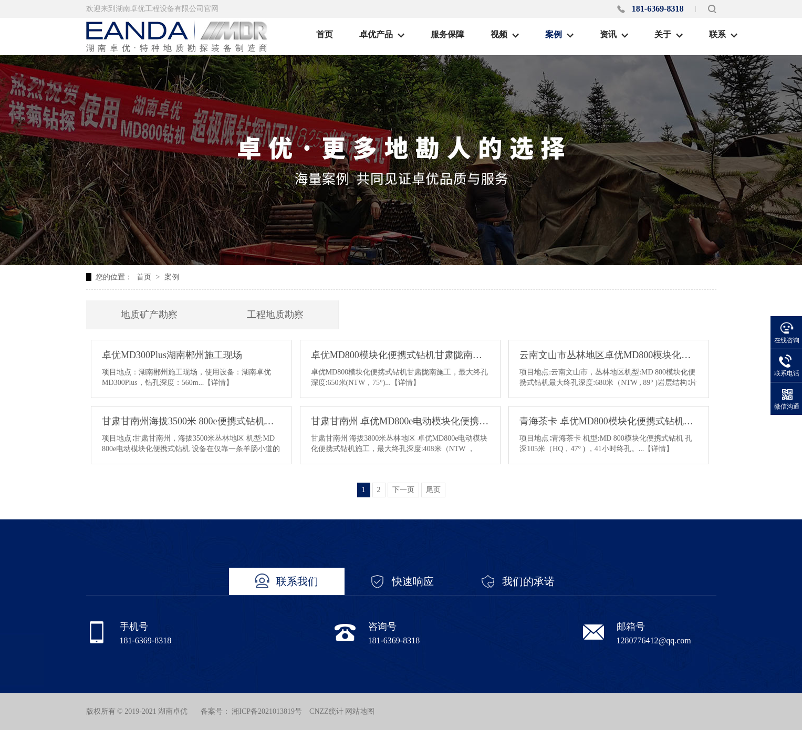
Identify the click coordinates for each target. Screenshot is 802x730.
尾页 (433, 490)
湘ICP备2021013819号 (267, 711)
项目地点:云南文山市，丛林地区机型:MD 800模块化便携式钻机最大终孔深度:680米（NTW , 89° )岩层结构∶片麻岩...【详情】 (608, 382)
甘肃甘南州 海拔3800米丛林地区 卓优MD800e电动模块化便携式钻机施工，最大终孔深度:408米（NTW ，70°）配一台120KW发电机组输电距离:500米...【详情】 (399, 448)
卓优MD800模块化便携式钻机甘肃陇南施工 (400, 355)
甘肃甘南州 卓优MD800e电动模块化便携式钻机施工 (400, 421)
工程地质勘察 (275, 314)
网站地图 (359, 711)
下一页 (403, 490)
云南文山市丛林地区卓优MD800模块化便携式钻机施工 (608, 355)
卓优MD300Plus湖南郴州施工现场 (172, 355)
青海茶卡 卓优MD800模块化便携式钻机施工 (608, 421)
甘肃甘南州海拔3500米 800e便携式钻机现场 (191, 421)
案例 (171, 277)
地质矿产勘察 (149, 314)
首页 (144, 277)
